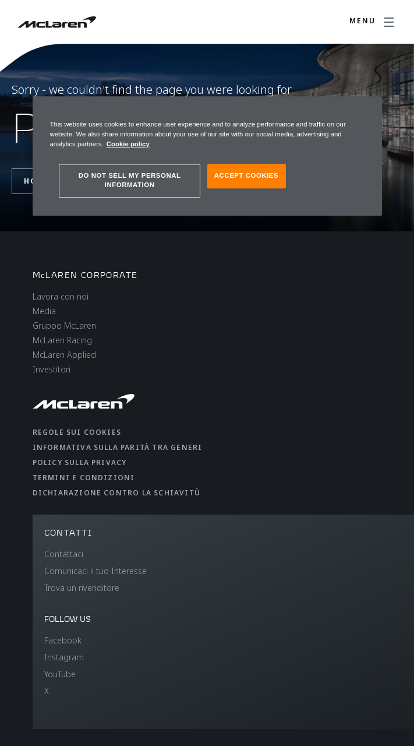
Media (44, 310)
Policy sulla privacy (80, 462)
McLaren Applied (64, 354)
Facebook (63, 640)
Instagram (64, 657)
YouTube (60, 674)
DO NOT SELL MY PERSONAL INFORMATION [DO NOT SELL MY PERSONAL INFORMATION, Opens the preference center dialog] (130, 181)
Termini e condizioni (84, 478)
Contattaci (63, 554)
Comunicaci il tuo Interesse (95, 570)
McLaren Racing (62, 340)
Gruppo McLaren (64, 325)
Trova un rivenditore (81, 587)
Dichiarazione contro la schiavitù (117, 493)
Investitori (51, 369)
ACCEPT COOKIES (246, 176)
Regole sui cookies (77, 432)
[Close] (365, 110)
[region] (207, 156)
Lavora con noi (61, 296)
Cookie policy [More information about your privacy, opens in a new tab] (128, 143)
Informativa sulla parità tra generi (118, 447)
